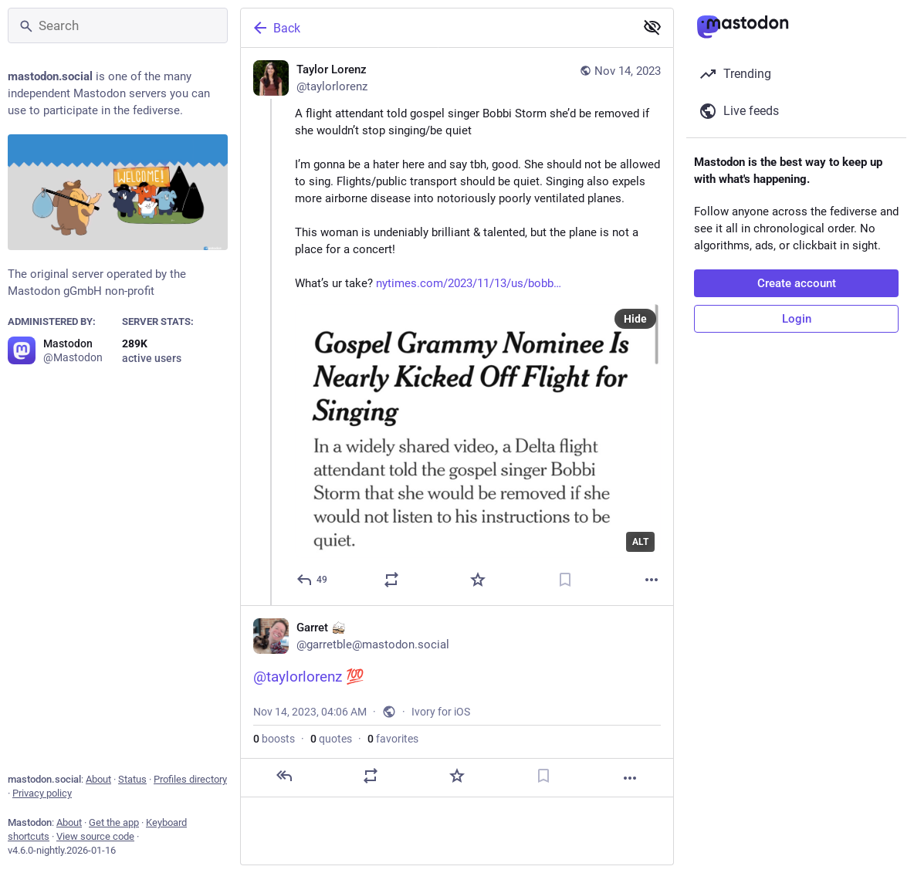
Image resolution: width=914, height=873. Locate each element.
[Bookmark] (565, 579)
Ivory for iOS (440, 712)
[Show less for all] (652, 27)
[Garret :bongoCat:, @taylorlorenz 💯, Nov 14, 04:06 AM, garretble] (457, 701)
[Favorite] (478, 579)
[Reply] (312, 579)
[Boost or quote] (391, 579)
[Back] (436, 27)
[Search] (118, 25)
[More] (651, 579)
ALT (640, 541)
